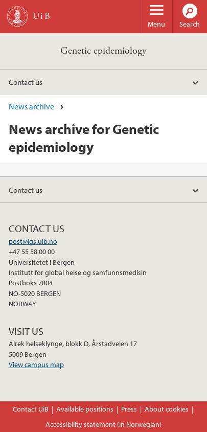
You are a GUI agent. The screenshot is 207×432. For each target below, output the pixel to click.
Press (129, 409)
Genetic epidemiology (103, 50)
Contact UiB (31, 409)
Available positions (84, 409)
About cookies (167, 409)
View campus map (36, 364)
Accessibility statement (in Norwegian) (103, 424)
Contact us (25, 82)
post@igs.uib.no (33, 241)
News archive (31, 106)
